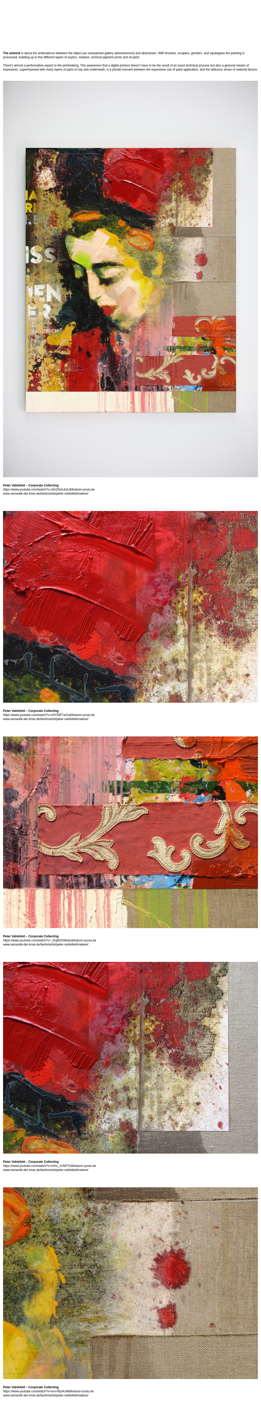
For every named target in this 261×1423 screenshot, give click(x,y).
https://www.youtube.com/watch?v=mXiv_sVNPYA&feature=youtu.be (49, 1166)
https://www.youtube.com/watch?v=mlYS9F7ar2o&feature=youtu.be (49, 715)
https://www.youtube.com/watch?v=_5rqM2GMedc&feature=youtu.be (49, 940)
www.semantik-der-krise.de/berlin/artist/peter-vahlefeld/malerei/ (45, 493)
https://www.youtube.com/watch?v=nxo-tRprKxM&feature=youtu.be (48, 1391)
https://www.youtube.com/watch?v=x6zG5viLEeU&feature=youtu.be (49, 489)
